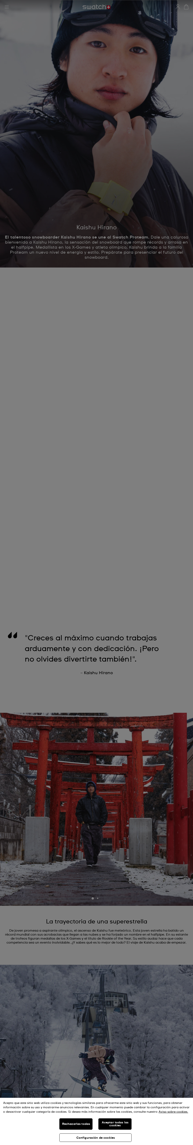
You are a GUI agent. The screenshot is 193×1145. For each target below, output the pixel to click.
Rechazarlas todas (76, 1124)
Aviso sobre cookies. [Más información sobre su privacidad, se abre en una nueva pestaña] (173, 1111)
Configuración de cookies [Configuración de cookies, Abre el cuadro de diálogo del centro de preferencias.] (95, 1137)
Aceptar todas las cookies (115, 1124)
